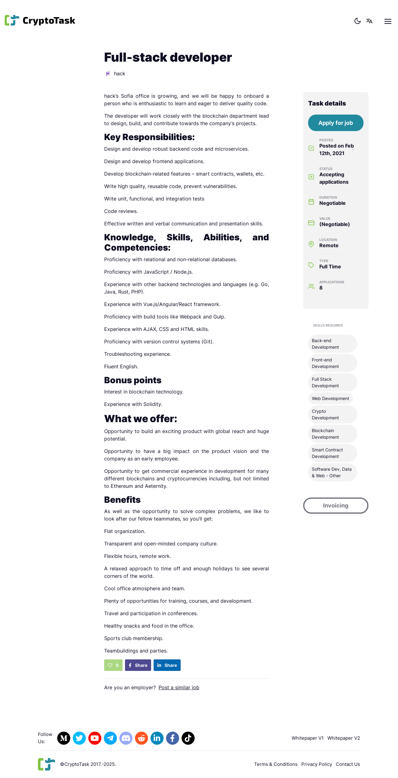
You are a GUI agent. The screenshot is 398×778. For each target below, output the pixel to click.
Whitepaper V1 (308, 738)
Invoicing (335, 505)
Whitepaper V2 (343, 738)
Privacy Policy (316, 764)
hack (114, 73)
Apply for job (335, 123)
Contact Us (348, 764)
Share (138, 665)
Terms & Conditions (276, 764)
